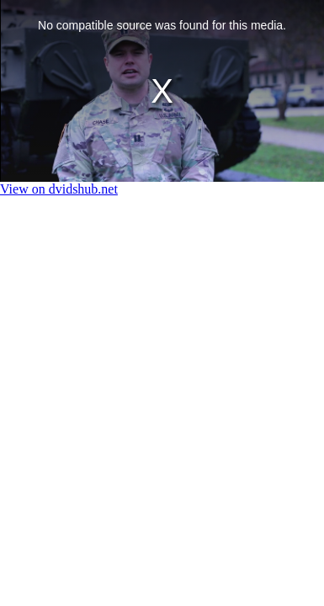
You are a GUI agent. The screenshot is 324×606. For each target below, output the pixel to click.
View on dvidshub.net (59, 189)
